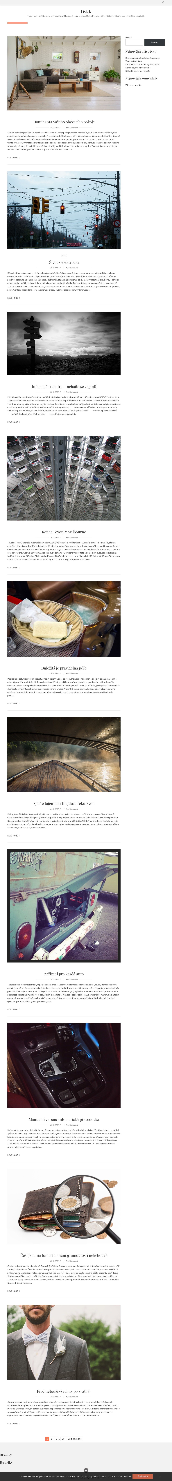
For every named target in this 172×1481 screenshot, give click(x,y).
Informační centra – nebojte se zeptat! (64, 386)
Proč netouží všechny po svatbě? (64, 1391)
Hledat (128, 37)
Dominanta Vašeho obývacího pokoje (64, 121)
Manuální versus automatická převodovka (64, 1119)
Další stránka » (74, 1438)
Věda (64, 255)
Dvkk (86, 11)
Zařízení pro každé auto (64, 973)
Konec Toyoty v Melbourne (64, 531)
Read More (13, 158)
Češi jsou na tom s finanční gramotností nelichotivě (64, 1255)
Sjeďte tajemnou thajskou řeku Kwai (64, 803)
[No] (160, 1476)
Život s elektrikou (64, 262)
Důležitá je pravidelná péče (64, 667)
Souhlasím (143, 1476)
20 (63, 1438)
